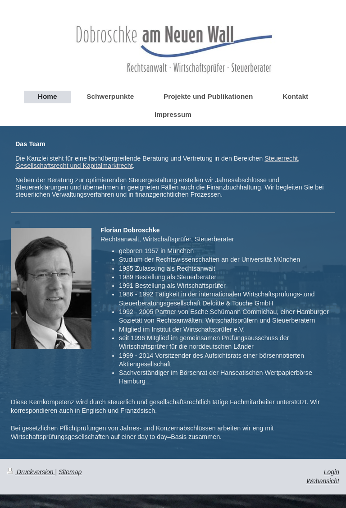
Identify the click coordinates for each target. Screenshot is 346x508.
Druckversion (31, 472)
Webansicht (322, 481)
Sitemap (70, 472)
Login (331, 472)
